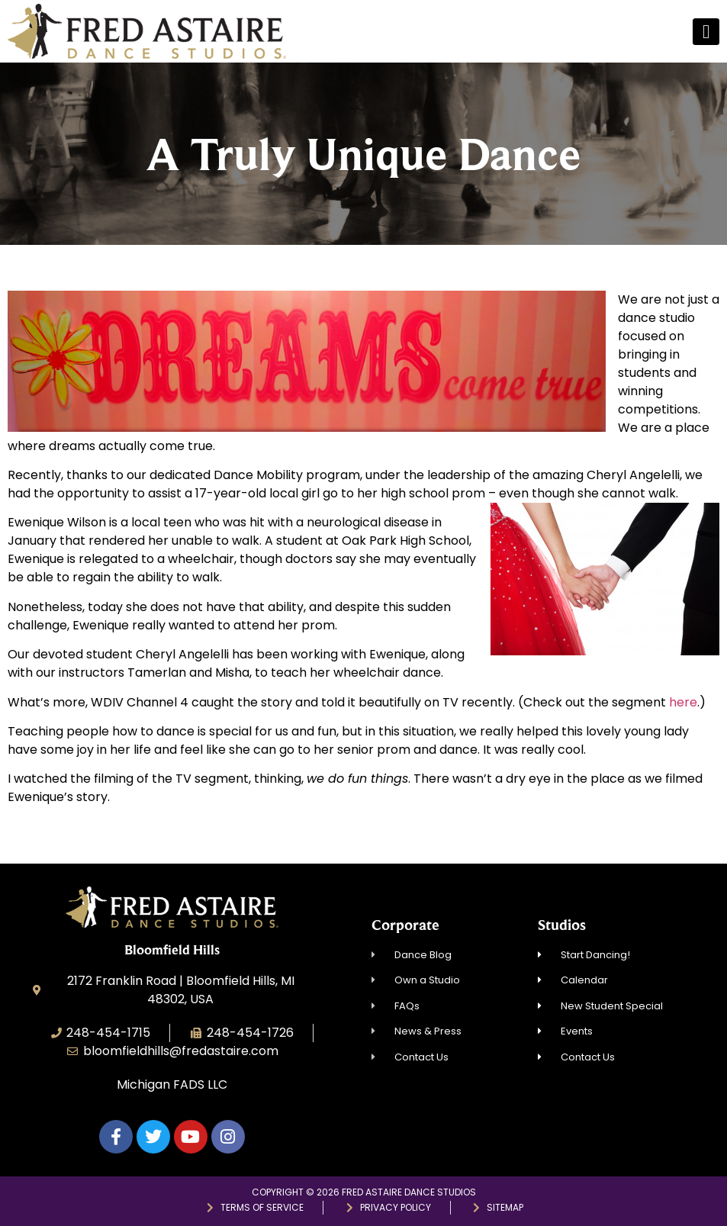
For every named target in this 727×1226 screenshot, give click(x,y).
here (683, 702)
